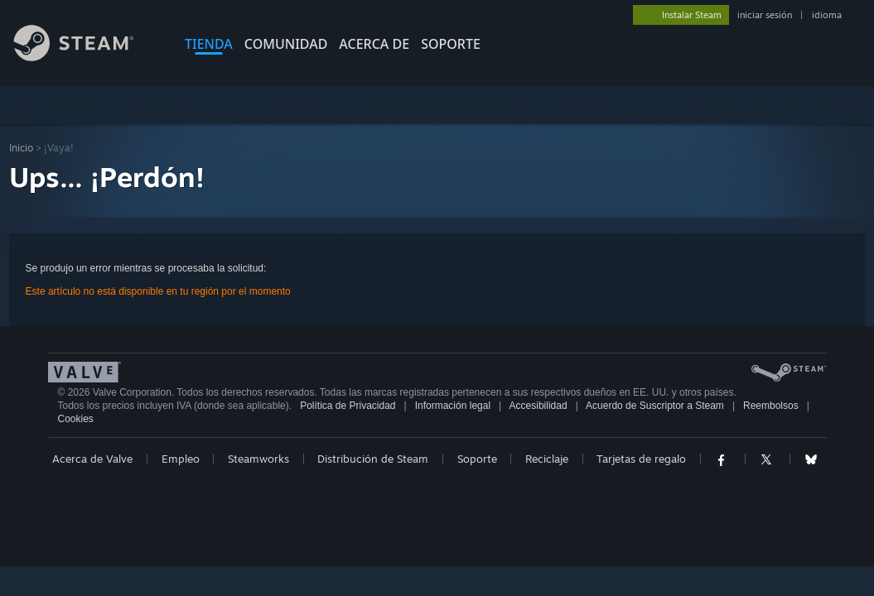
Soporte (477, 458)
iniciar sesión (764, 15)
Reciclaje (546, 458)
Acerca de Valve (92, 458)
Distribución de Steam (372, 458)
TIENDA (209, 44)
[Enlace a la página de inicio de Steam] (86, 57)
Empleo (181, 458)
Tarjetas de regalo (641, 458)
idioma (827, 15)
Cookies (76, 419)
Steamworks (258, 458)
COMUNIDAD (286, 44)
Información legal (452, 405)
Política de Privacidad (347, 405)
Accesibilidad (538, 405)
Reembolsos (771, 405)
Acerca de (374, 44)
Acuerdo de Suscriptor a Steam (655, 405)
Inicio (21, 148)
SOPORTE (450, 44)
